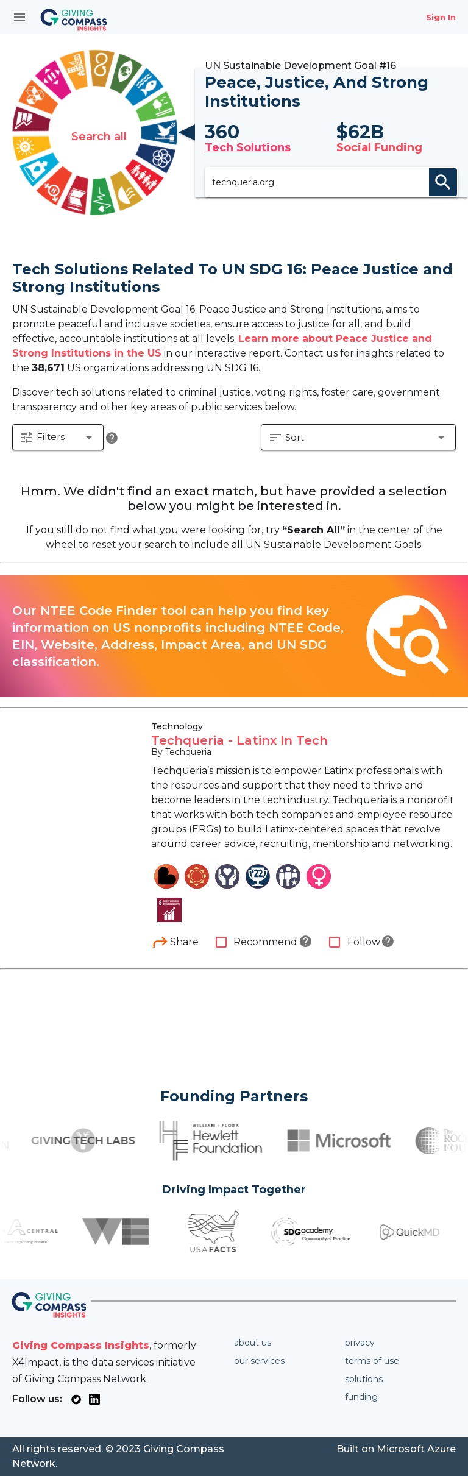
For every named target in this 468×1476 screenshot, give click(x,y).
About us (252, 1342)
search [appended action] (443, 189)
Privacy (360, 1342)
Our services (259, 1360)
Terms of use (372, 1360)
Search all (99, 140)
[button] (58, 454)
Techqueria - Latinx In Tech (239, 757)
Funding (361, 1396)
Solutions (364, 1379)
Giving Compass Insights (80, 1345)
